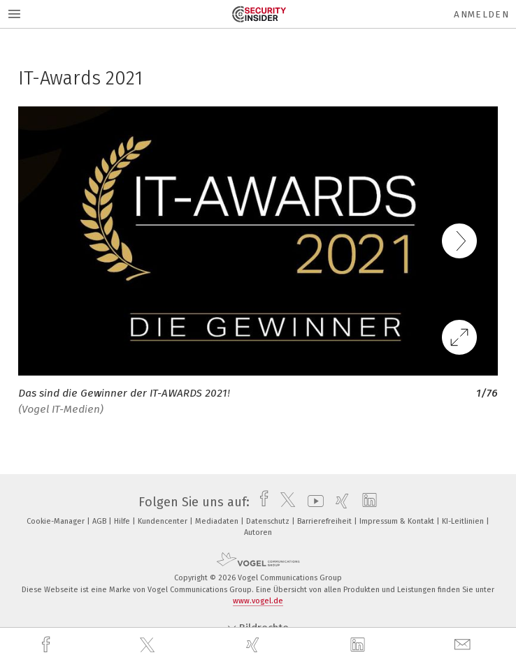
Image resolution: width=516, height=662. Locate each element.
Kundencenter (163, 521)
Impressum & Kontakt (397, 521)
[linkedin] (359, 645)
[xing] (254, 645)
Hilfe (123, 521)
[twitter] (149, 645)
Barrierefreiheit (325, 521)
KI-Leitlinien (464, 521)
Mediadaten (218, 521)
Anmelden (481, 14)
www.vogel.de (258, 600)
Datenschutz (269, 521)
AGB (100, 521)
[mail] (464, 645)
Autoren (258, 532)
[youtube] (312, 502)
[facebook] (47, 645)
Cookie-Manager (57, 521)
